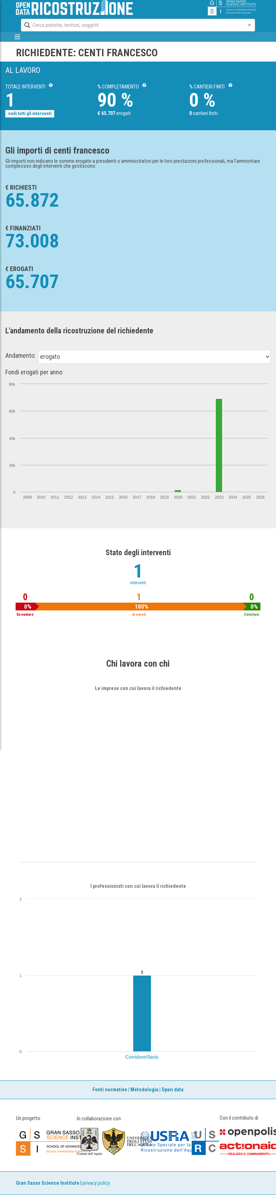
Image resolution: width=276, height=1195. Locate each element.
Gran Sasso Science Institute (47, 1183)
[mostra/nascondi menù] (17, 37)
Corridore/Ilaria (141, 1057)
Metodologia (144, 1090)
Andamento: (20, 355)
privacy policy (96, 1183)
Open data (173, 1090)
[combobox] (131, 25)
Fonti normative (109, 1090)
